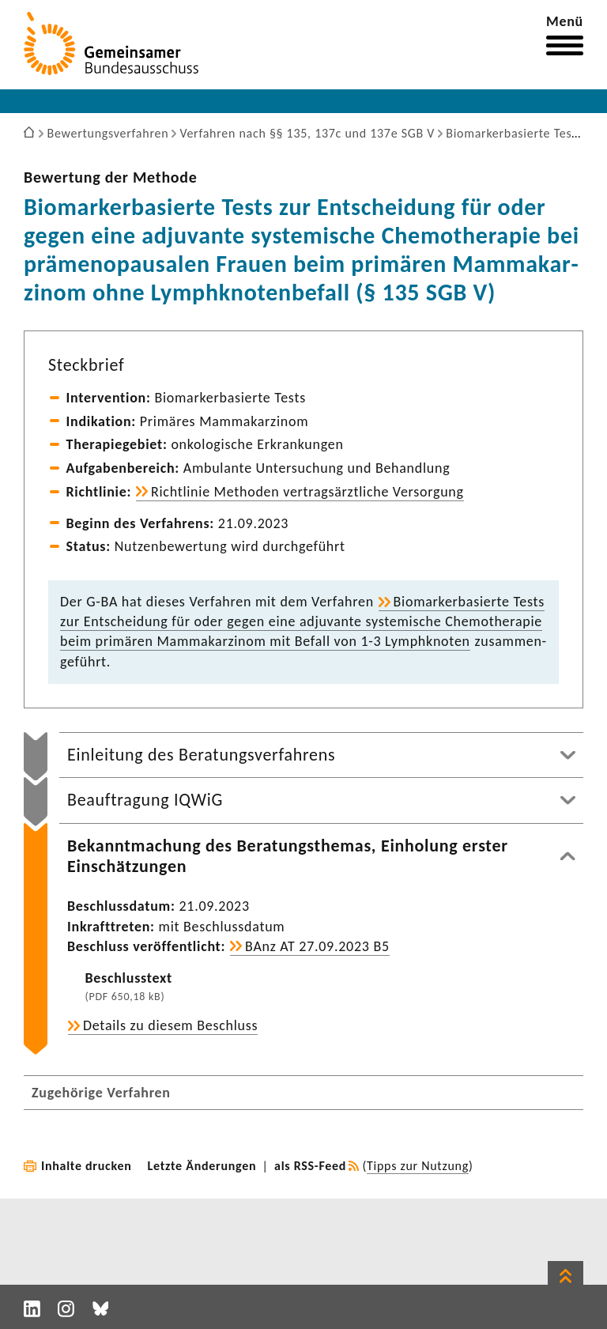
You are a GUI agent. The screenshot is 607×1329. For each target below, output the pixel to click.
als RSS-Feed (310, 1165)
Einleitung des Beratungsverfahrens (201, 754)
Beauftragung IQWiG (145, 799)
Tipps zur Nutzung (418, 1165)
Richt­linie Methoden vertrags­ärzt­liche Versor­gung (307, 491)
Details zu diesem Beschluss (170, 1025)
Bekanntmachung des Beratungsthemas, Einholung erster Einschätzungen (287, 856)
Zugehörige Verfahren (101, 1092)
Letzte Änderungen (202, 1165)
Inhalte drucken (86, 1165)
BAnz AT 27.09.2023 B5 (317, 946)
